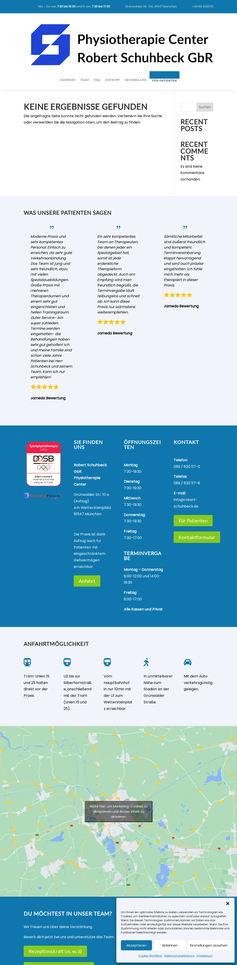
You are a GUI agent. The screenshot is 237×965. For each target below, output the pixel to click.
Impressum (205, 956)
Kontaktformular (197, 537)
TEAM (84, 80)
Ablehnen (170, 945)
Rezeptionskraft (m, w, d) (55, 951)
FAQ (97, 80)
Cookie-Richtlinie (150, 956)
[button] (227, 903)
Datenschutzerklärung (179, 956)
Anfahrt (87, 581)
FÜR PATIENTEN (164, 80)
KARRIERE (67, 80)
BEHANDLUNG (136, 80)
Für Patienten (193, 520)
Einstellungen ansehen (209, 945)
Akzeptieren (137, 945)
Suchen (205, 107)
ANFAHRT (112, 80)
